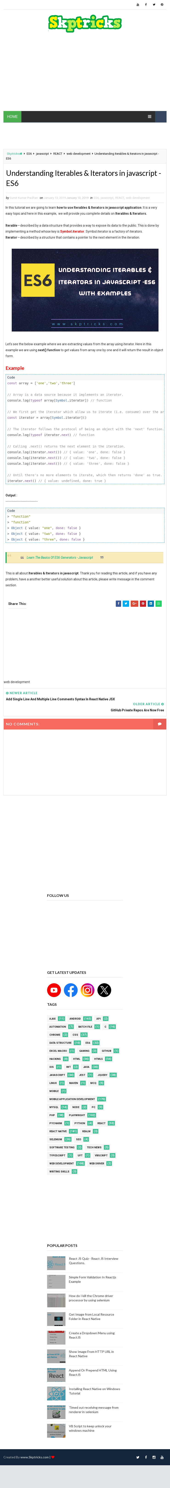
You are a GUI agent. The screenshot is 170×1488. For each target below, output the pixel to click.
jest (82, 1075)
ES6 (29, 153)
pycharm (55, 1123)
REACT (57, 153)
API (98, 1018)
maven (73, 1083)
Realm (86, 1131)
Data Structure (60, 1042)
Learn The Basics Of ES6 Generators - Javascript (60, 557)
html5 (98, 1059)
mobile (54, 1091)
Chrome (54, 1034)
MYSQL (53, 1107)
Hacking (55, 1059)
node (75, 1107)
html (76, 1059)
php (52, 1115)
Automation (57, 1026)
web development (79, 153)
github (106, 1050)
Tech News (94, 1147)
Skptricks (14, 153)
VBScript (101, 1155)
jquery (102, 1075)
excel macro (58, 1050)
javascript (42, 153)
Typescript (57, 1155)
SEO (78, 1139)
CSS (75, 1034)
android (75, 1018)
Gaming (84, 1050)
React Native (58, 1131)
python (79, 1123)
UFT (80, 1155)
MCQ (93, 1083)
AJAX (52, 1018)
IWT (68, 1067)
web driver (96, 1163)
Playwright (77, 1115)
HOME (12, 116)
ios (51, 1067)
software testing (61, 1147)
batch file (85, 1026)
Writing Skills (59, 1171)
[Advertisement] (84, 74)
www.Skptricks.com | (35, 1457)
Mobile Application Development (72, 1099)
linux (53, 1083)
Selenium (55, 1139)
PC (93, 1107)
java (86, 1067)
